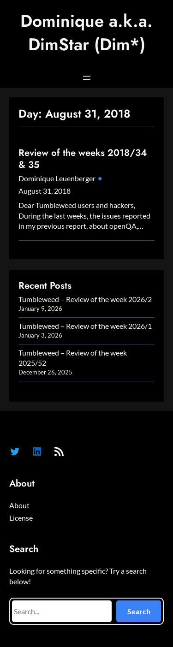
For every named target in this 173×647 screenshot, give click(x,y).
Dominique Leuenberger (56, 178)
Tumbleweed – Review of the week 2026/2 (85, 299)
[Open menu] (86, 77)
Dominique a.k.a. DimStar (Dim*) (86, 33)
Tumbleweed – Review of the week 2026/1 (85, 325)
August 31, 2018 (44, 190)
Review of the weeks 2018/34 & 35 (82, 159)
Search (138, 611)
